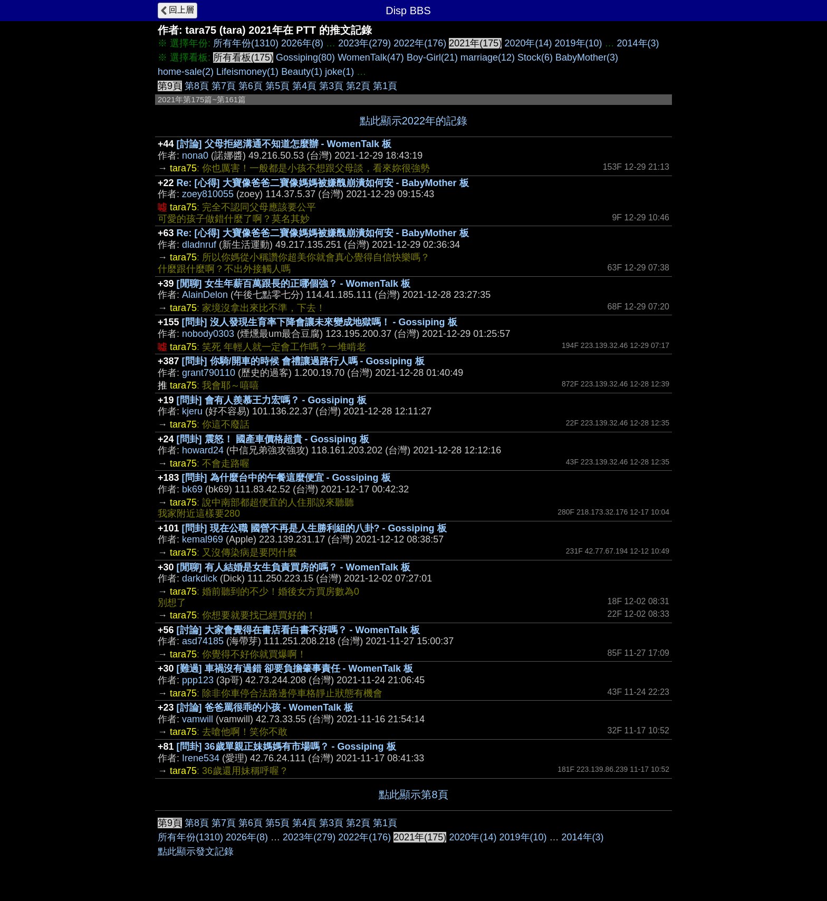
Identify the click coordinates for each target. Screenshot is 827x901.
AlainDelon (205, 294)
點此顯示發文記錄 (196, 851)
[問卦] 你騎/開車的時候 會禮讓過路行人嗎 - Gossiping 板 (303, 361)
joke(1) (339, 71)
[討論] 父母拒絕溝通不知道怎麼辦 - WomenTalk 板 (284, 144)
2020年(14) (528, 43)
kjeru (192, 411)
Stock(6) (535, 57)
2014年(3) (638, 43)
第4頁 (304, 86)
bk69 (192, 489)
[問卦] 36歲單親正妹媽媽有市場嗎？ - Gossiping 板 (286, 746)
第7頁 (223, 86)
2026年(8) (302, 43)
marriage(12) (487, 57)
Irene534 (200, 758)
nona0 (195, 155)
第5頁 (277, 86)
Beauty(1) (301, 71)
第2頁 (358, 86)
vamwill (197, 719)
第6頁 (250, 86)
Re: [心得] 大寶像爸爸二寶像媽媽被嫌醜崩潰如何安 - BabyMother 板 (323, 183)
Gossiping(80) (305, 57)
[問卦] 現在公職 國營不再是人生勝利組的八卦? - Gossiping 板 (314, 528)
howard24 (203, 450)
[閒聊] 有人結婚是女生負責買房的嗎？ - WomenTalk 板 (293, 567)
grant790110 (208, 372)
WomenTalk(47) (371, 57)
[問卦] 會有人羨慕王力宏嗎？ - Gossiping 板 (272, 400)
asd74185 (203, 641)
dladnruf (199, 244)
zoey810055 (208, 194)
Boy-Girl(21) (432, 57)
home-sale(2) (186, 71)
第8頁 (197, 86)
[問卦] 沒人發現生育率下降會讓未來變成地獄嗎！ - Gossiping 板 (319, 322)
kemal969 (202, 539)
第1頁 (385, 86)
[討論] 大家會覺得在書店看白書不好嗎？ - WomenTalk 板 (298, 630)
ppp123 (198, 680)
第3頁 (331, 86)
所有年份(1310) (245, 43)
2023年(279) (364, 43)
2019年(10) (578, 43)
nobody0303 (208, 333)
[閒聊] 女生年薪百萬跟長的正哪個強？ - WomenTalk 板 (293, 283)
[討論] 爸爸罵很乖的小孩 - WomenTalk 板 (265, 707)
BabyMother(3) (586, 57)
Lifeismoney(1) (247, 71)
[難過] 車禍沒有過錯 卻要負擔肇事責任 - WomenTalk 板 (295, 668)
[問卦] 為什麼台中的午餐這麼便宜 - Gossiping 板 (286, 477)
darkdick (199, 578)
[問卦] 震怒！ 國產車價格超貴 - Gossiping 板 (273, 439)
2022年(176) (419, 43)
